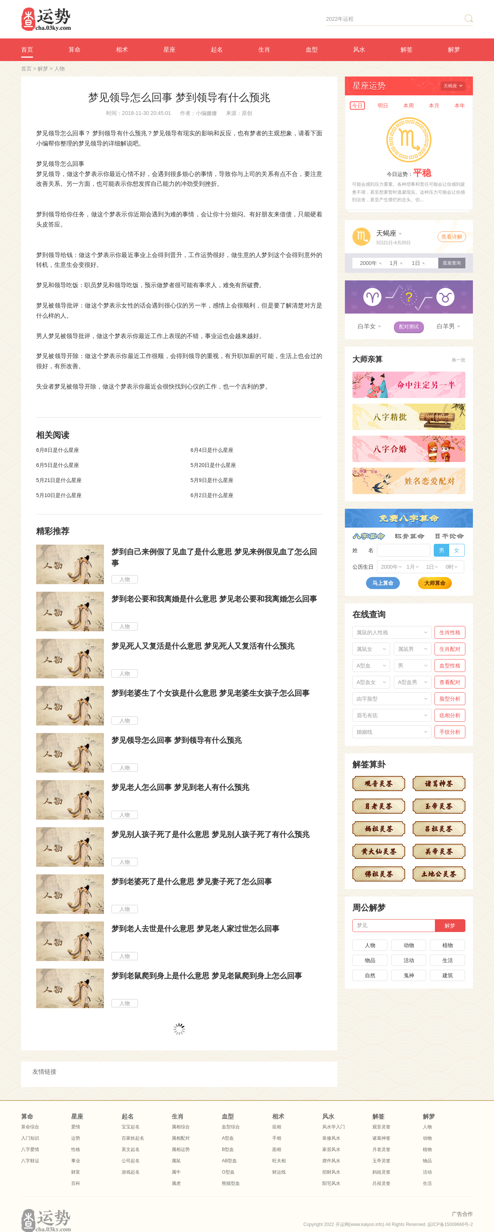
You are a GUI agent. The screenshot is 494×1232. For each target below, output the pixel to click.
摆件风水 (331, 1160)
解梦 (454, 49)
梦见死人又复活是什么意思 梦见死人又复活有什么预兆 (202, 646)
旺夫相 (279, 1160)
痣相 (276, 1126)
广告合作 (462, 1214)
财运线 (279, 1172)
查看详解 (451, 237)
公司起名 (131, 1160)
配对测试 (409, 326)
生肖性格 (449, 632)
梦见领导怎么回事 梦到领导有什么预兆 (176, 740)
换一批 (458, 360)
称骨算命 (409, 536)
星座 (169, 49)
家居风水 (331, 1149)
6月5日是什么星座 (57, 465)
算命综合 (30, 1126)
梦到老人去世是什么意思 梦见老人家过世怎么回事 (195, 928)
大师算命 (434, 583)
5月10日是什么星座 (59, 495)
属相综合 (181, 1126)
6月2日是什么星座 (212, 495)
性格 (75, 1149)
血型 (312, 49)
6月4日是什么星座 (212, 450)
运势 (75, 1138)
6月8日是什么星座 (57, 450)
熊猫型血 (231, 1183)
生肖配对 (449, 649)
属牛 (176, 1172)
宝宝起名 (131, 1126)
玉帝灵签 (381, 1160)
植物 (447, 945)
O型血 (228, 1172)
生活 (447, 960)
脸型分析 (449, 699)
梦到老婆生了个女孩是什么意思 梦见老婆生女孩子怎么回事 (210, 693)
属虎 (176, 1183)
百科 (75, 1183)
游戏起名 (131, 1172)
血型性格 (449, 666)
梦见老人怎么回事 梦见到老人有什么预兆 (180, 787)
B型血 (228, 1149)
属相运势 (181, 1149)
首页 (27, 49)
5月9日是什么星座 (212, 480)
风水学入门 (333, 1126)
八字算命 (368, 536)
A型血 (228, 1138)
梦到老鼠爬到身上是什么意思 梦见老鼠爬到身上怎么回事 (206, 976)
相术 (122, 49)
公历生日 (363, 567)
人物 (59, 69)
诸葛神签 (381, 1138)
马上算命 (382, 583)
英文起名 (131, 1149)
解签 (407, 49)
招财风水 (331, 1172)
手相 (276, 1138)
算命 (75, 49)
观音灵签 (381, 1126)
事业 (75, 1160)
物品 (370, 960)
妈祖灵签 (381, 1172)
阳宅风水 (331, 1183)
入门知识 (30, 1138)
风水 (359, 49)
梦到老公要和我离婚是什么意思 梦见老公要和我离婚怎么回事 (214, 599)
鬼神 (409, 975)
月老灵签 (381, 1149)
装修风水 (331, 1138)
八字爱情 (30, 1149)
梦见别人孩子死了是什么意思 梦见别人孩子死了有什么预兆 (210, 834)
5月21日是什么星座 (59, 480)
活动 (409, 960)
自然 (370, 975)
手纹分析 (449, 732)
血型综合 (231, 1126)
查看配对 (449, 682)
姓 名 (363, 550)
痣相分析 (449, 715)
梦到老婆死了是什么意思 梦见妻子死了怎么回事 (191, 881)
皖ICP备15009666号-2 (450, 1224)
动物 (409, 945)
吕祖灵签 (381, 1183)
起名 (217, 49)
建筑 (447, 975)
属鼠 (176, 1160)
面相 (276, 1149)
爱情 (75, 1126)
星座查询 (452, 263)
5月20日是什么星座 (213, 465)
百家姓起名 (133, 1138)
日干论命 (449, 536)
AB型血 (229, 1160)
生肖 (264, 49)
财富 (75, 1172)
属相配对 (181, 1138)
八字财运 (30, 1160)
